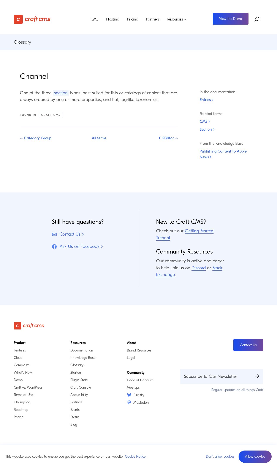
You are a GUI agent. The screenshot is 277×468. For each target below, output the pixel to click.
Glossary (22, 42)
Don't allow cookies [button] (220, 457)
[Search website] (257, 19)
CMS (94, 19)
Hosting (112, 19)
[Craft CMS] (45, 19)
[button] (255, 457)
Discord (199, 267)
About (131, 343)
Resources (176, 19)
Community (135, 373)
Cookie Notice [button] (135, 457)
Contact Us (66, 234)
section (61, 92)
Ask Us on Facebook (76, 246)
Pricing (132, 19)
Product (19, 343)
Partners (153, 19)
